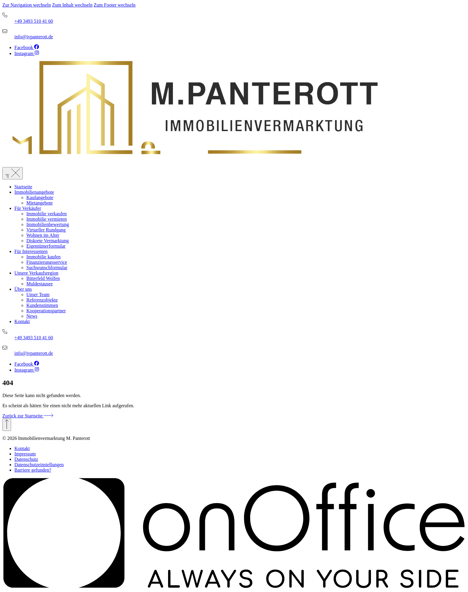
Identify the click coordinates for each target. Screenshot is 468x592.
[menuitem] (240, 187)
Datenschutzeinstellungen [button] (39, 464)
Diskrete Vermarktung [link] (47, 240)
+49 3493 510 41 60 (33, 21)
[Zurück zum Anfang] (6, 425)
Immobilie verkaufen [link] (46, 213)
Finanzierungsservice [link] (46, 262)
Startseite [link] (23, 186)
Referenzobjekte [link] (42, 299)
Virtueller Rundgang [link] (46, 229)
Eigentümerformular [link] (46, 246)
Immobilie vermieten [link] (46, 219)
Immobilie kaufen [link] (43, 256)
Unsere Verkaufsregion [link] (36, 272)
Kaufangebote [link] (39, 197)
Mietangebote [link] (39, 202)
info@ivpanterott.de (33, 36)
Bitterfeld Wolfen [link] (43, 278)
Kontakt (22, 448)
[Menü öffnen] (12, 173)
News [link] (31, 316)
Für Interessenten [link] (31, 251)
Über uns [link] (23, 289)
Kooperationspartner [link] (46, 310)
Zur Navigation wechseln (26, 4)
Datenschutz (26, 459)
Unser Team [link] (37, 294)
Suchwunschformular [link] (46, 267)
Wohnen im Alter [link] (42, 235)
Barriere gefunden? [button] (32, 470)
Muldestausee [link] (39, 283)
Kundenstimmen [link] (42, 305)
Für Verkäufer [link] (27, 208)
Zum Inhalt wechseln (72, 4)
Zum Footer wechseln (115, 4)
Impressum (25, 453)
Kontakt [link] (22, 321)
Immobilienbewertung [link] (47, 224)
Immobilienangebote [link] (34, 192)
